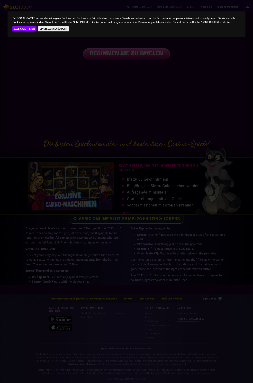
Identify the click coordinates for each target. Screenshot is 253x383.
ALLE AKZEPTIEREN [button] (24, 29)
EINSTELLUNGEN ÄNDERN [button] (53, 29)
